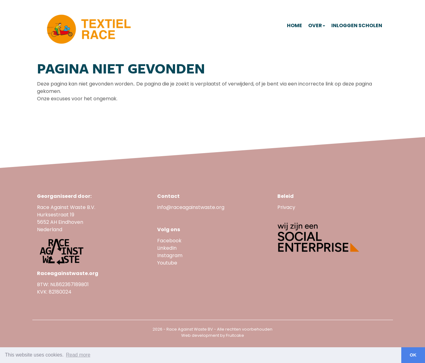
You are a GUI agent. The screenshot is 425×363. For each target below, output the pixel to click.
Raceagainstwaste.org (67, 273)
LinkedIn (167, 248)
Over (316, 25)
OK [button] (413, 355)
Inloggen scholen (356, 25)
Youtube (167, 262)
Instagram (169, 255)
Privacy (286, 207)
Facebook (169, 240)
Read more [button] (78, 354)
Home (294, 25)
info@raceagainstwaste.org (190, 207)
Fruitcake (235, 335)
